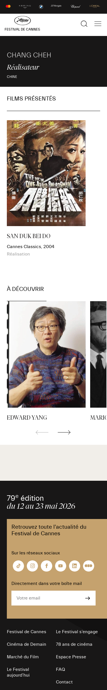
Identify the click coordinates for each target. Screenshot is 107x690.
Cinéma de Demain (26, 644)
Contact (64, 682)
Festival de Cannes (26, 631)
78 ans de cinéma (74, 644)
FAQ (60, 669)
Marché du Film (23, 656)
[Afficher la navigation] (97, 23)
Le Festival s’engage (77, 631)
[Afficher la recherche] (84, 23)
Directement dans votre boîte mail (46, 583)
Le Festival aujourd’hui (18, 672)
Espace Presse (71, 656)
